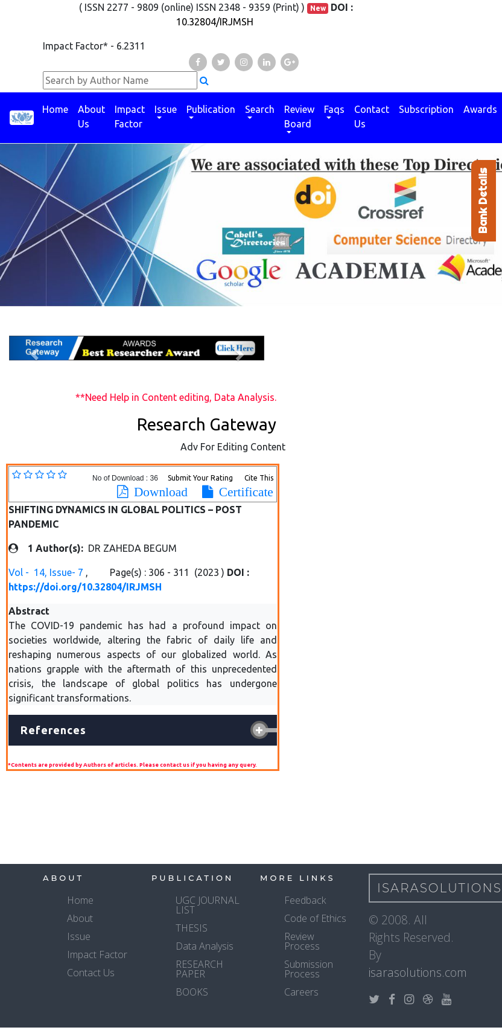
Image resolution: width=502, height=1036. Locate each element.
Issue (165, 109)
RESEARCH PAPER (199, 969)
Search (260, 109)
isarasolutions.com (418, 972)
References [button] (53, 730)
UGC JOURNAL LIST (208, 905)
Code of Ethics (315, 918)
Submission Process (308, 969)
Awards (480, 109)
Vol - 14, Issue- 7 (47, 572)
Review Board (299, 116)
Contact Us (371, 116)
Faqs (334, 109)
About (80, 918)
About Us (91, 116)
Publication (210, 109)
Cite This (258, 478)
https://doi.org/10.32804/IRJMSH (85, 586)
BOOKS (192, 992)
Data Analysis (205, 946)
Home (55, 109)
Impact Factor (130, 116)
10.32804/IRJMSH (214, 21)
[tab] (142, 730)
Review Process (302, 941)
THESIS (192, 928)
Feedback (305, 900)
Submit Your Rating (201, 478)
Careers (301, 992)
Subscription (426, 109)
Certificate (243, 492)
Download (158, 492)
